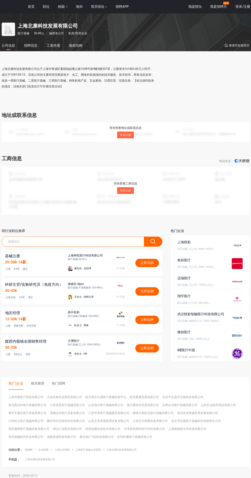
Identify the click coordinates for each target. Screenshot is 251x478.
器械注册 (12, 256)
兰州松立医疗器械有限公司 (26, 421)
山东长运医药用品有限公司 (218, 405)
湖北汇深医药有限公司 (67, 429)
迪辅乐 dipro (76, 284)
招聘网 (29, 449)
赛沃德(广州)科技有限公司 (96, 436)
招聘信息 (30, 45)
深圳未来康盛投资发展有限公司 (197, 413)
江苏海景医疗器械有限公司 (67, 405)
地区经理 (12, 313)
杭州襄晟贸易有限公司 (144, 397)
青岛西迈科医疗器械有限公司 (27, 405)
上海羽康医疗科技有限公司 (26, 397)
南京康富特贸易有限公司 (143, 405)
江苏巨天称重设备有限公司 (150, 421)
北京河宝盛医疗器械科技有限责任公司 (196, 421)
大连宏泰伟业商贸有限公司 (64, 397)
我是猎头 (195, 7)
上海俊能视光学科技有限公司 (187, 429)
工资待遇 (53, 45)
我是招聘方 (218, 7)
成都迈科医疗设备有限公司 (67, 413)
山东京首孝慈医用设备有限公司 (108, 421)
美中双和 (73, 312)
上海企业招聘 (62, 449)
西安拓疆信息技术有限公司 (102, 429)
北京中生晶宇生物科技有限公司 (182, 397)
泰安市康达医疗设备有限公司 (27, 413)
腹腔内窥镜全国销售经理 (25, 341)
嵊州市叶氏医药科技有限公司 (66, 421)
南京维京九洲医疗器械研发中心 (105, 397)
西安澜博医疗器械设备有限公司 (28, 429)
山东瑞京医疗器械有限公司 (105, 405)
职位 (46, 7)
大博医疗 (73, 340)
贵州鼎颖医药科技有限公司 (26, 436)
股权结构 (75, 45)
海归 (79, 7)
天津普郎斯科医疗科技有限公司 (144, 429)
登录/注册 (125, 134)
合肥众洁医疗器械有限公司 (179, 405)
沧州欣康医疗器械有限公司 (134, 436)
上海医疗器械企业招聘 (88, 449)
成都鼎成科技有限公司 (61, 436)
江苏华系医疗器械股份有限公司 (108, 413)
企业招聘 (43, 449)
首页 (31, 7)
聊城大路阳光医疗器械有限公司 (153, 413)
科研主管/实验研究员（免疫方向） (34, 284)
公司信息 (8, 45)
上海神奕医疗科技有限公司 (85, 255)
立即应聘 (147, 263)
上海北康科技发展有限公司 (121, 449)
